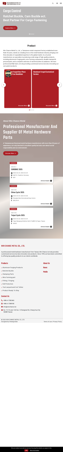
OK (26, 450)
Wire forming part (9, 353)
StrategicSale (13, 397)
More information (34, 450)
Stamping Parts (8, 350)
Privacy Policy (57, 397)
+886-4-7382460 (8, 376)
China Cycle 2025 (17, 254)
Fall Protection (8, 360)
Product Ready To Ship (11, 366)
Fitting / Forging (8, 356)
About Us (46, 339)
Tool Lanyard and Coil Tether (13, 363)
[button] (29, 34)
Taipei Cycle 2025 (18, 291)
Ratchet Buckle (8, 347)
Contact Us (5, 372)
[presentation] (3, 85)
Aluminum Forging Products (13, 343)
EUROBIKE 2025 (16, 190)
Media (45, 347)
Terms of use (48, 397)
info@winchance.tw (9, 383)
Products (4, 339)
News (45, 343)
